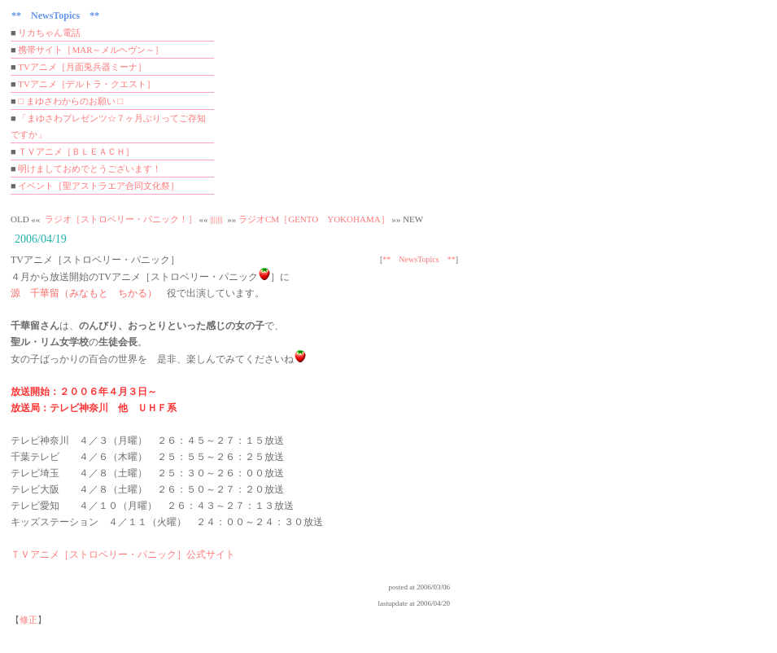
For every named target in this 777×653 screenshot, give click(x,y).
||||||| (216, 219)
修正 (28, 620)
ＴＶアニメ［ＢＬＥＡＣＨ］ (76, 151)
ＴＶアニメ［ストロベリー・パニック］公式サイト (123, 554)
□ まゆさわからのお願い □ (70, 101)
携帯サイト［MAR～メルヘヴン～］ (91, 50)
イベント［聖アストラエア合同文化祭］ (98, 186)
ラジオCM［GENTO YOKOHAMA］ (314, 219)
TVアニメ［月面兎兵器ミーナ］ (82, 67)
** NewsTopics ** (418, 259)
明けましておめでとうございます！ (89, 168)
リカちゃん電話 (49, 32)
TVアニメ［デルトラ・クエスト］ (86, 84)
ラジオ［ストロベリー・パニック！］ (121, 219)
